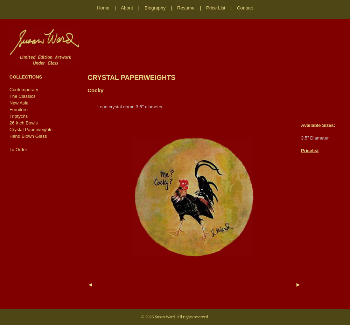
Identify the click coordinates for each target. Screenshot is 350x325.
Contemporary (23, 89)
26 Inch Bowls (23, 123)
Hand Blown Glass (28, 136)
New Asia (18, 103)
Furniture (18, 109)
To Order (18, 149)
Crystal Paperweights (30, 129)
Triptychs (18, 116)
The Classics (22, 96)
